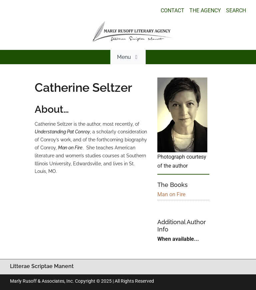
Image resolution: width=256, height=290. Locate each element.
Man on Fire (171, 194)
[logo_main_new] (132, 24)
